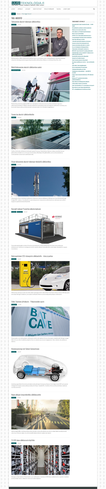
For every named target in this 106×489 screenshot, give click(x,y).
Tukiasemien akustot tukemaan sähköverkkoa (25, 21)
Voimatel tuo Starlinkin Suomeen (78, 58)
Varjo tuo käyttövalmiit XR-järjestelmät (79, 67)
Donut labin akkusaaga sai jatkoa (78, 39)
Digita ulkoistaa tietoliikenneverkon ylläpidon (80, 81)
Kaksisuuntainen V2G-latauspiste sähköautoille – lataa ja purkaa (32, 256)
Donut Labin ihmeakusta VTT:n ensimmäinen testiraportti (83, 85)
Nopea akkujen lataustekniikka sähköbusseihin (26, 394)
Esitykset (14, 304)
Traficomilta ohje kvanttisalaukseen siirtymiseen (81, 41)
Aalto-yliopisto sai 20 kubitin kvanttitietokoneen (81, 31)
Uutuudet (20, 212)
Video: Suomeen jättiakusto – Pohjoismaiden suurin (27, 301)
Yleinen (13, 117)
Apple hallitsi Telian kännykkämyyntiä (79, 65)
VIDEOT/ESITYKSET (37, 9)
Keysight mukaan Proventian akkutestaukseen (26, 208)
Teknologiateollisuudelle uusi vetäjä (79, 69)
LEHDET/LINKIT (66, 9)
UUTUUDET (27, 9)
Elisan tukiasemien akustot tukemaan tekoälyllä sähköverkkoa (31, 161)
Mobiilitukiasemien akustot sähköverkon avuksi (26, 67)
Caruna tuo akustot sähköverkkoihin (22, 114)
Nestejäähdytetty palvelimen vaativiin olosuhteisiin (81, 28)
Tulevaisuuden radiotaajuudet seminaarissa (80, 49)
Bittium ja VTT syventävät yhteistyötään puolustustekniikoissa (79, 78)
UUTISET (13, 9)
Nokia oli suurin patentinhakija (78, 33)
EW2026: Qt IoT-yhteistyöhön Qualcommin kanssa (81, 35)
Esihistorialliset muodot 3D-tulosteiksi (79, 83)
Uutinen (14, 24)
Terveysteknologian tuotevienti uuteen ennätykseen (81, 37)
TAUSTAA (59, 9)
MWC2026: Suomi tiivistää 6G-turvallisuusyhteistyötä (82, 51)
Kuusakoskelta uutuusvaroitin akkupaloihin (80, 56)
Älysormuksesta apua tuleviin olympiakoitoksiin (81, 87)
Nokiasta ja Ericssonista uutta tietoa (79, 30)
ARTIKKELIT (20, 9)
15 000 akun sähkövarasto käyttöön (23, 440)
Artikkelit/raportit (16, 70)
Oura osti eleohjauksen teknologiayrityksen (80, 47)
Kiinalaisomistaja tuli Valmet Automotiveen (25, 348)
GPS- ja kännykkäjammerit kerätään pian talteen (81, 89)
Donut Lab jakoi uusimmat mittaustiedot (80, 60)
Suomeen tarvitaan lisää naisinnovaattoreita (80, 43)
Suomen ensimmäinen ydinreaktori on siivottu (80, 45)
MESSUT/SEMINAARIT (49, 9)
